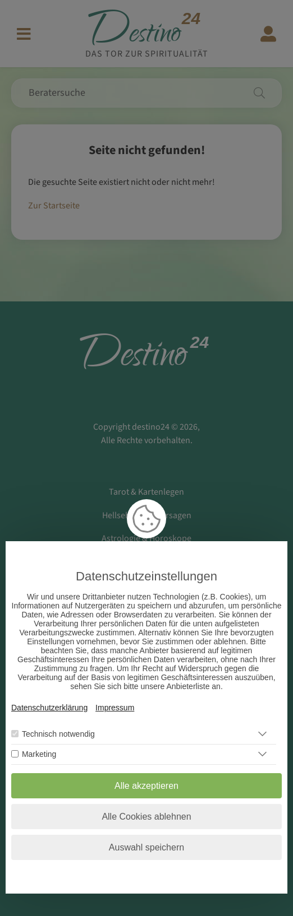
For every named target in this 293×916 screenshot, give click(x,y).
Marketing (39, 754)
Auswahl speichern (146, 847)
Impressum (114, 707)
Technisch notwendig (58, 733)
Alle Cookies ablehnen (146, 816)
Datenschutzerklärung (49, 707)
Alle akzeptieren (146, 786)
